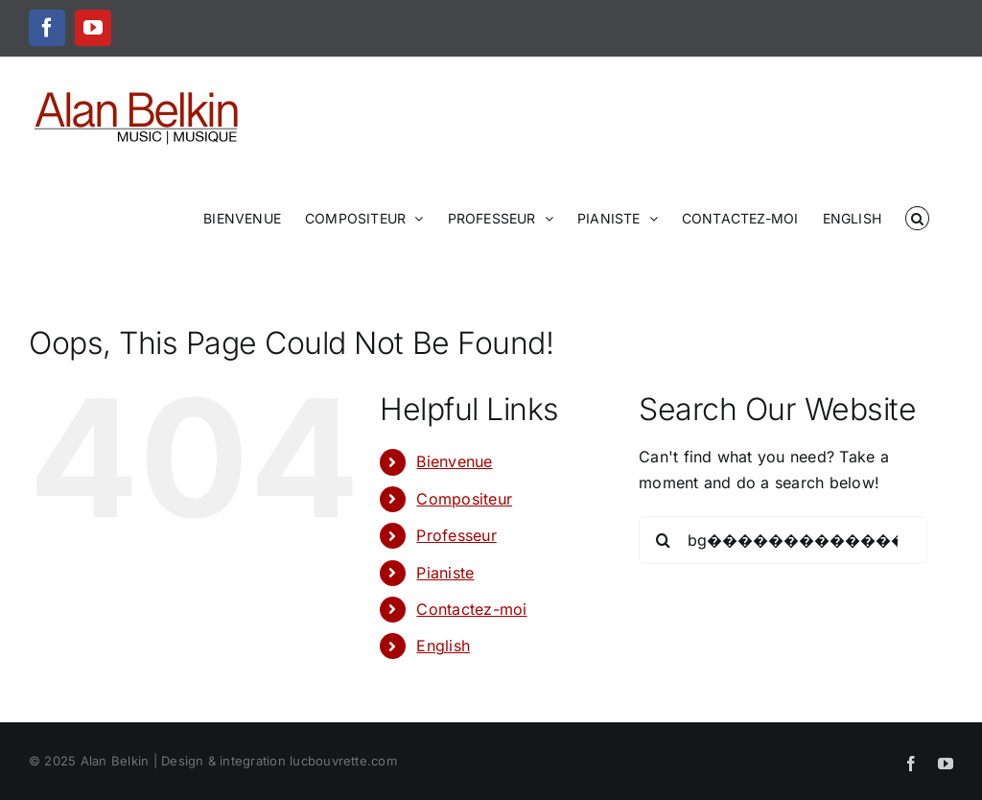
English (443, 645)
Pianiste (445, 572)
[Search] (663, 540)
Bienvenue (454, 461)
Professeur (456, 535)
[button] (917, 216)
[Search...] (783, 540)
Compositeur (464, 498)
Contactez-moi (471, 609)
